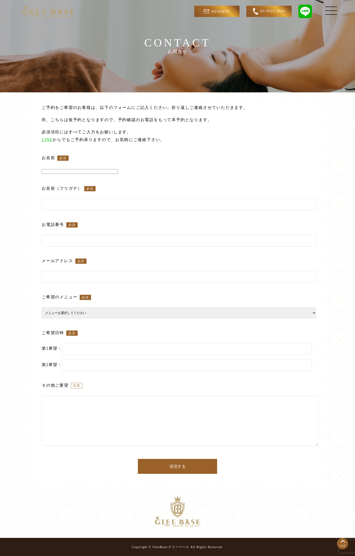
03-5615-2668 (269, 11)
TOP (342, 545)
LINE (47, 139)
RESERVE (217, 11)
